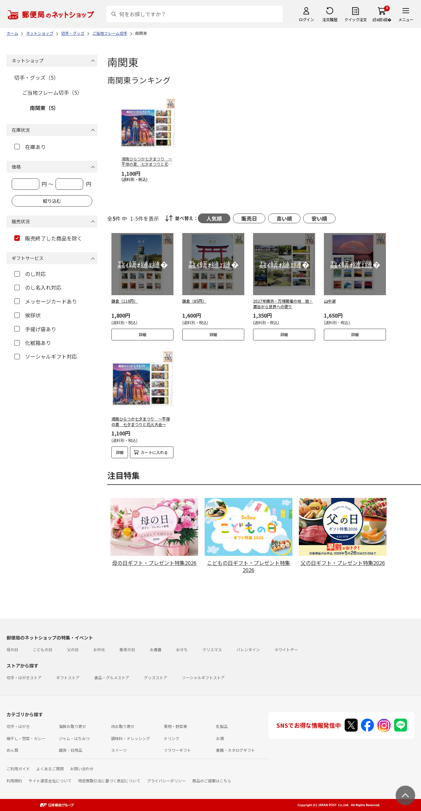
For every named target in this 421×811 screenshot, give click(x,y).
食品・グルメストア (111, 677)
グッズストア (155, 677)
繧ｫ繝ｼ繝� (382, 19)
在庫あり (30, 147)
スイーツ (119, 750)
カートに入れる (154, 452)
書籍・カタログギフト (235, 750)
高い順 (284, 218)
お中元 (99, 649)
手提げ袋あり (35, 329)
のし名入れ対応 (37, 287)
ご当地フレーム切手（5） (52, 92)
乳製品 (222, 726)
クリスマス (212, 649)
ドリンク (171, 738)
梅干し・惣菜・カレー (25, 738)
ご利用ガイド (18, 768)
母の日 (12, 649)
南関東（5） (44, 108)
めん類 (12, 750)
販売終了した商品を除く (48, 238)
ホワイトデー (286, 649)
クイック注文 (355, 19)
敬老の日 (127, 649)
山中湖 (330, 301)
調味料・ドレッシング (130, 738)
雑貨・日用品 (70, 750)
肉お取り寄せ (122, 726)
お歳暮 (155, 649)
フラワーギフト (177, 750)
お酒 (220, 738)
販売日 (249, 218)
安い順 (319, 218)
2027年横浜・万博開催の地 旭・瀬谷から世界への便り (283, 303)
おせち (182, 649)
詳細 (143, 334)
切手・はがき (18, 726)
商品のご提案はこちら (211, 780)
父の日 (73, 649)
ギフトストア (68, 677)
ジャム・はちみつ (74, 738)
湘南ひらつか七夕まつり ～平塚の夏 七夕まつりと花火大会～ (140, 421)
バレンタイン (248, 649)
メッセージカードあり (45, 301)
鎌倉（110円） (124, 301)
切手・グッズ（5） (36, 77)
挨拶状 (27, 315)
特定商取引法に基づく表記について (109, 780)
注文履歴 (329, 19)
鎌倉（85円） (194, 301)
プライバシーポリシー (166, 780)
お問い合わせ (82, 768)
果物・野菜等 (175, 726)
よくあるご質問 (50, 768)
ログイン (306, 19)
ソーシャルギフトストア (203, 677)
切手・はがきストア (24, 677)
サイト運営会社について (50, 780)
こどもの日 (42, 649)
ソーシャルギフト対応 (45, 356)
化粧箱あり (32, 343)
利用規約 (14, 780)
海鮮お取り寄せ (72, 726)
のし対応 (30, 274)
